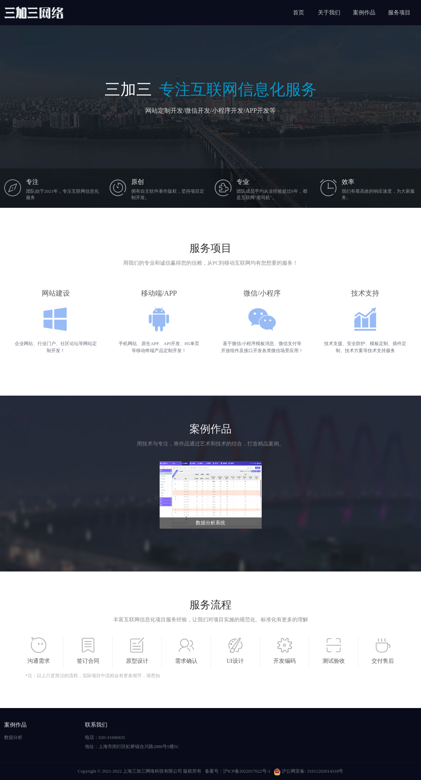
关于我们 (329, 12)
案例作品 (364, 12)
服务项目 (399, 12)
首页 (298, 12)
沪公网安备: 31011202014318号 (308, 771)
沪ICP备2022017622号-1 (246, 771)
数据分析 (13, 737)
